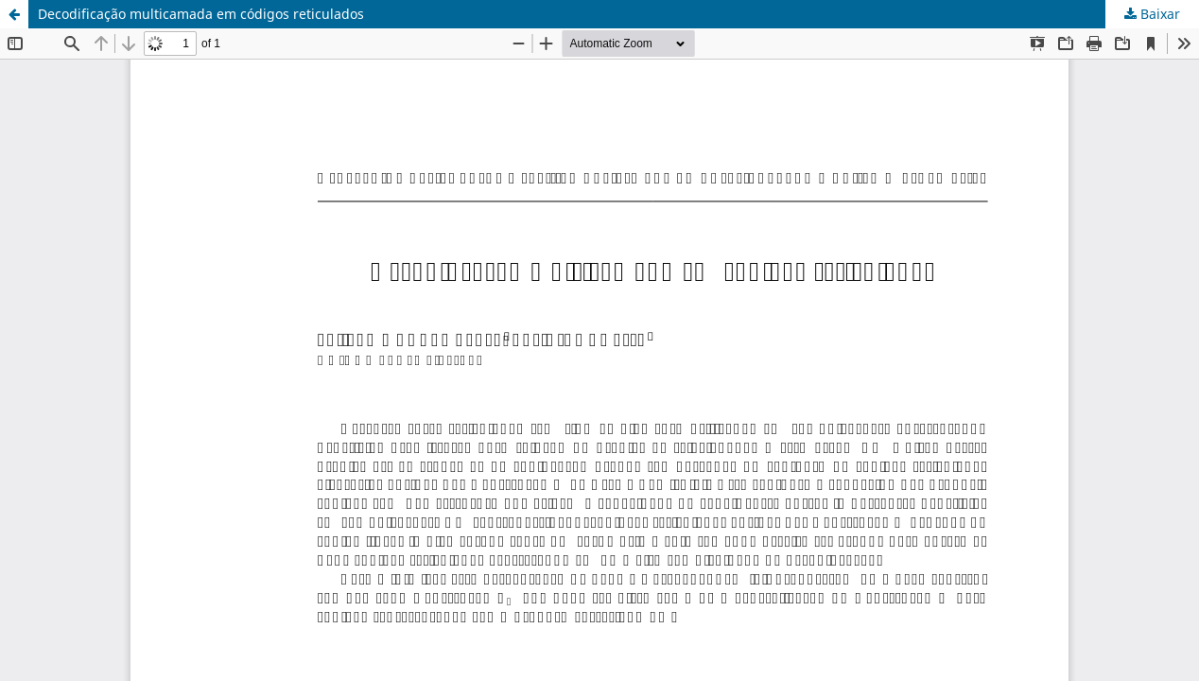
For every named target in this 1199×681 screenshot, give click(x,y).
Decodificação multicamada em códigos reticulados (201, 14)
